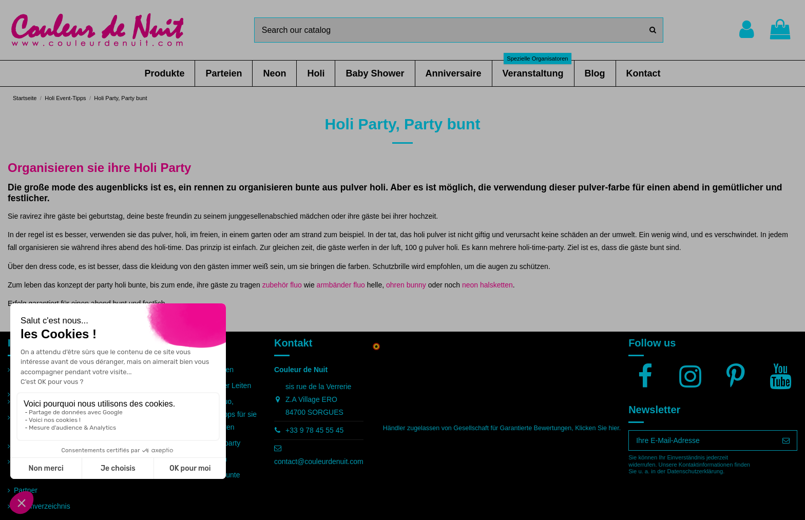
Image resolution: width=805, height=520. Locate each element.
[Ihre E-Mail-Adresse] (702, 440)
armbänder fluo (341, 285)
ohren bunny (406, 285)
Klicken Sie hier (597, 428)
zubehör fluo (282, 285)
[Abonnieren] (786, 440)
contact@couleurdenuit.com (318, 461)
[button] (164, 73)
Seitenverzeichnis (42, 506)
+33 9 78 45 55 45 (314, 430)
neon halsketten (487, 285)
